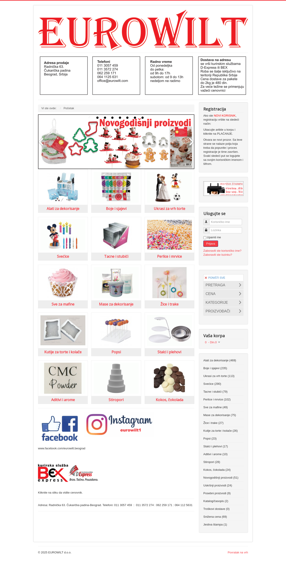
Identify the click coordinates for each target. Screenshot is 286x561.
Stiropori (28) (211, 462)
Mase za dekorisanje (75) (219, 415)
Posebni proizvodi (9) (217, 493)
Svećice (63, 256)
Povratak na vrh (238, 552)
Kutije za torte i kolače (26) (220, 430)
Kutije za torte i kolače (63, 352)
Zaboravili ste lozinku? (217, 254)
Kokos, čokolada (169, 399)
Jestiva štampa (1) (215, 524)
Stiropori (116, 399)
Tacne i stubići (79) (215, 391)
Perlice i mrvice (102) (217, 399)
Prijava (210, 243)
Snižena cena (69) (215, 516)
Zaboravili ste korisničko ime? (222, 250)
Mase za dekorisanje (116, 304)
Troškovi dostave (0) (216, 509)
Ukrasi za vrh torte (169, 208)
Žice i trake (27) (213, 423)
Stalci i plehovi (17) (215, 446)
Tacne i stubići (116, 256)
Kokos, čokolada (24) (217, 469)
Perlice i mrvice (169, 256)
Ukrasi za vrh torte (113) (218, 376)
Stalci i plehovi (169, 352)
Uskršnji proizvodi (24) (217, 485)
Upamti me (214, 237)
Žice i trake (169, 304)
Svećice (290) (212, 383)
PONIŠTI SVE (215, 277)
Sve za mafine (63, 304)
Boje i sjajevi (116, 208)
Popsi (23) (210, 438)
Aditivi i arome (63, 399)
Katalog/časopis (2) (215, 501)
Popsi (116, 352)
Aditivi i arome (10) (215, 454)
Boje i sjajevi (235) (215, 368)
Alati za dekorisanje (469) (219, 360)
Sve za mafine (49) (215, 407)
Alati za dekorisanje (63, 208)
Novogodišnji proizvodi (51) (220, 477)
